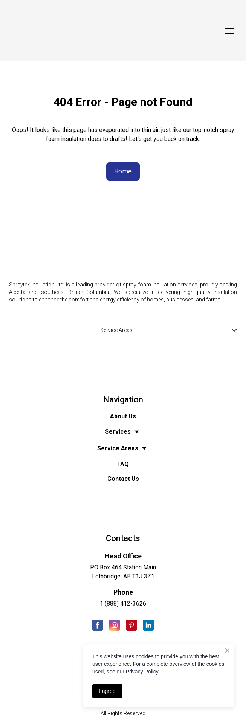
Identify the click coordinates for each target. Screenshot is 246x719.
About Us (123, 416)
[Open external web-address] (123, 364)
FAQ (123, 464)
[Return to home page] (115, 31)
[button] (123, 171)
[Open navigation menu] (229, 30)
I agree (107, 691)
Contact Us (123, 478)
